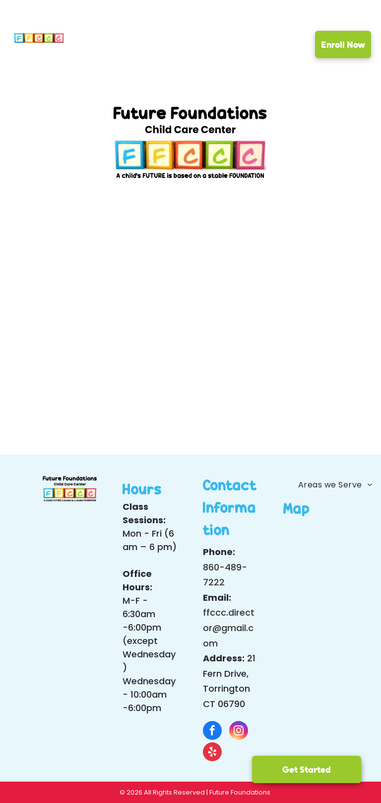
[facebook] (212, 731)
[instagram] (238, 731)
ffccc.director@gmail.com (228, 627)
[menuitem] (103, 46)
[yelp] (212, 753)
